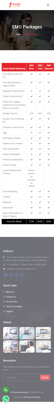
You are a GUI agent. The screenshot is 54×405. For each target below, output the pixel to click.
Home (18, 34)
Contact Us (11, 296)
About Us (10, 292)
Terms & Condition (14, 306)
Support (9, 311)
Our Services (11, 301)
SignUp (45, 377)
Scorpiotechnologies (20, 392)
